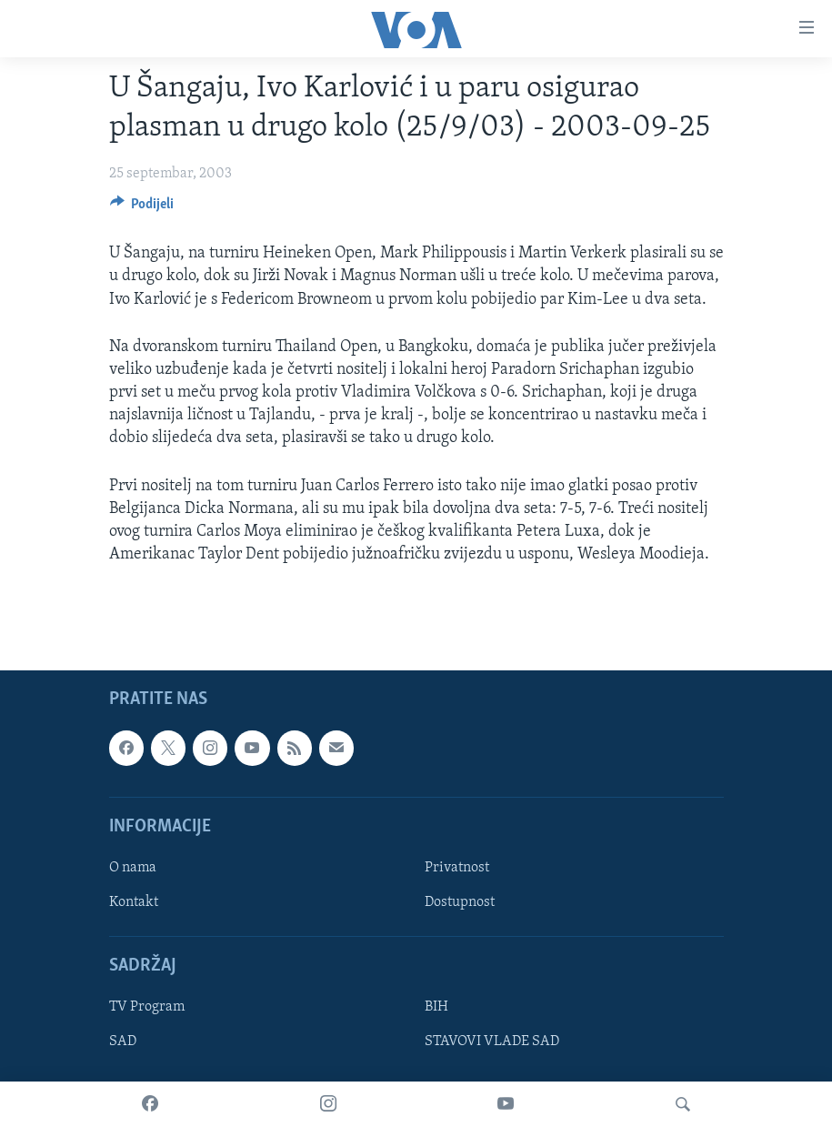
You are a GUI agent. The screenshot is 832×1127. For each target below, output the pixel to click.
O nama (132, 867)
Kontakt (133, 902)
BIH (436, 1008)
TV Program (147, 1008)
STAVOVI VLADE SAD (492, 1042)
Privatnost (457, 867)
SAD (122, 1042)
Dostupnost (460, 902)
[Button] (142, 208)
